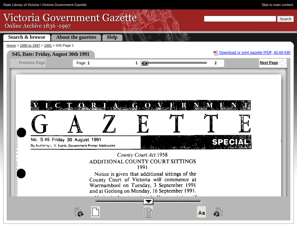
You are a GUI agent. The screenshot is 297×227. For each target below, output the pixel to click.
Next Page (273, 63)
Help (112, 37)
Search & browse (26, 37)
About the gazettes (76, 37)
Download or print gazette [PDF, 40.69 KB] (254, 52)
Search (285, 18)
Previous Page (28, 63)
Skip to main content (277, 5)
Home (11, 45)
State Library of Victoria (21, 5)
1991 (48, 45)
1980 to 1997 (30, 45)
